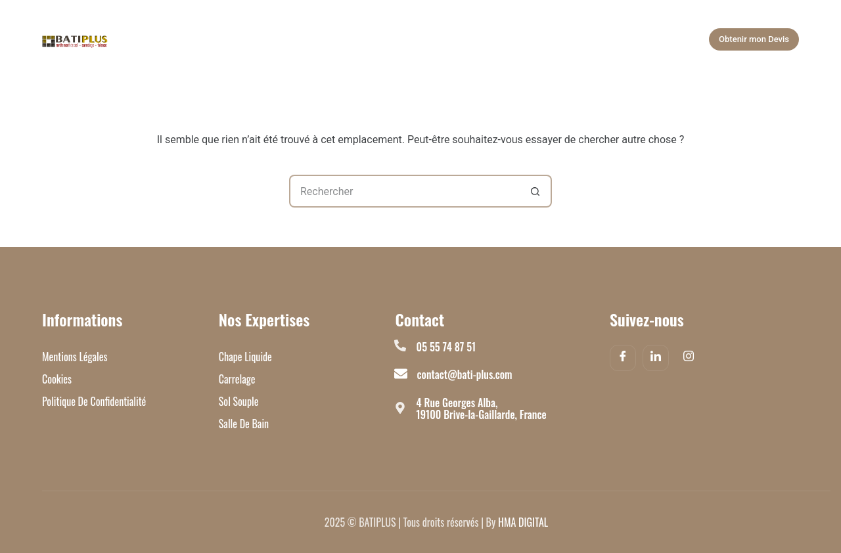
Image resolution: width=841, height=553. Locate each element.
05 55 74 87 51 (446, 347)
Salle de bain (361, 39)
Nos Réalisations (456, 39)
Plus (626, 39)
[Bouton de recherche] (535, 191)
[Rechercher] (673, 39)
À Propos (552, 39)
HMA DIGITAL (523, 522)
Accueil (179, 39)
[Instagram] (688, 358)
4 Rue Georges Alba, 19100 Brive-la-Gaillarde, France (482, 408)
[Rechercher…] (404, 191)
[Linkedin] (656, 358)
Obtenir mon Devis (754, 39)
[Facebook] (623, 358)
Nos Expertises (267, 39)
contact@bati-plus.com (464, 374)
